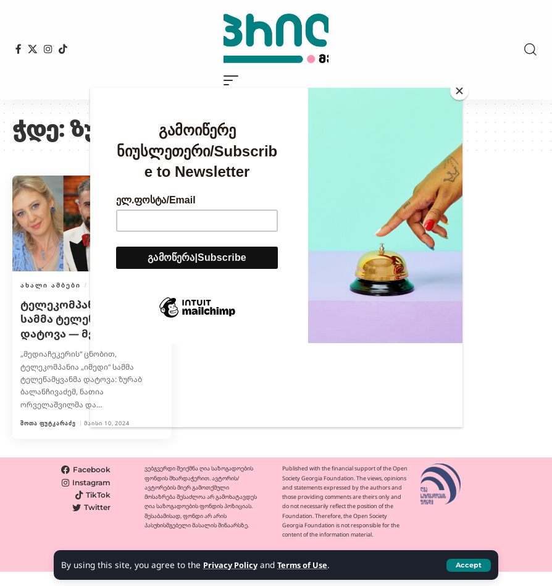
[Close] (459, 91)
